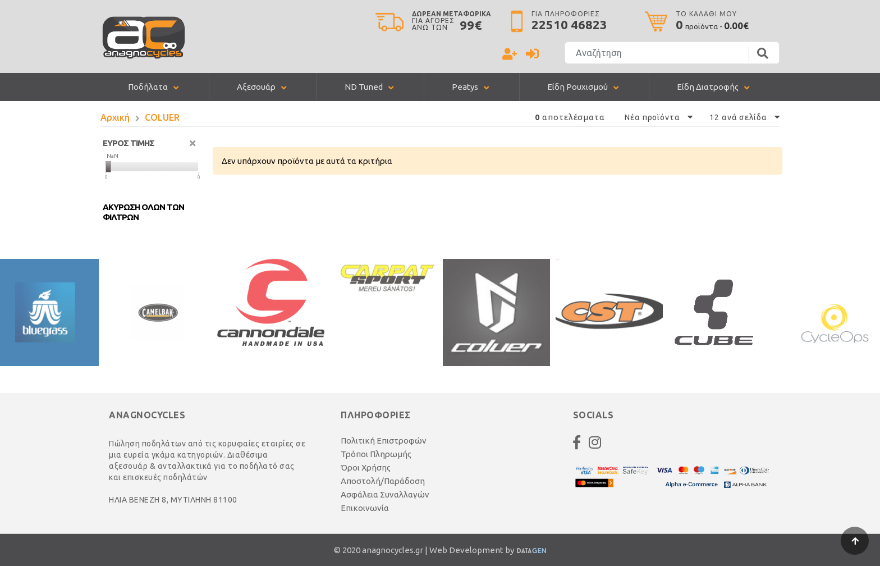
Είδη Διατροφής (708, 87)
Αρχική (115, 117)
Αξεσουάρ (256, 87)
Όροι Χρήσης (366, 467)
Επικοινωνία (365, 508)
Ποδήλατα (148, 87)
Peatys (465, 87)
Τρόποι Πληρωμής (376, 454)
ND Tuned (364, 87)
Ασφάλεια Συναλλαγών (385, 494)
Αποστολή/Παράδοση (383, 481)
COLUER (162, 117)
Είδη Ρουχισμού (577, 87)
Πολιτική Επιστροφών (384, 440)
